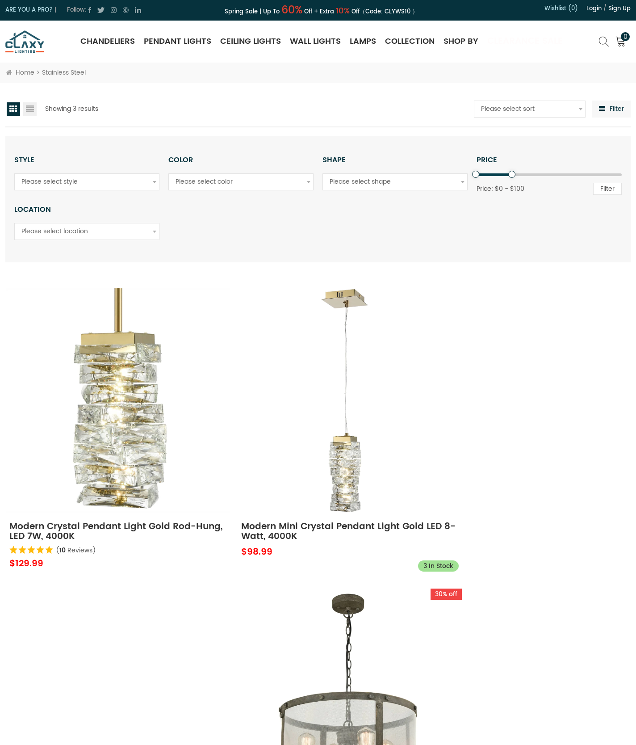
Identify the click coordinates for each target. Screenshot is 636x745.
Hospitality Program (383, 656)
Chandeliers (107, 41)
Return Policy (372, 609)
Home (20, 72)
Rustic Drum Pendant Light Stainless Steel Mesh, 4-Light (392, 456)
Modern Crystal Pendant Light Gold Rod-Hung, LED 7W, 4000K (79, 456)
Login (594, 8)
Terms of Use (242, 656)
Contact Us (239, 624)
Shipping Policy (376, 624)
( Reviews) (77, 475)
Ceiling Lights (250, 41)
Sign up (619, 8)
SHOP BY (461, 41)
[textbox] (529, 109)
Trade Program (376, 640)
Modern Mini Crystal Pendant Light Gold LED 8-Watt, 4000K (236, 456)
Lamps (363, 41)
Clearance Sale (525, 41)
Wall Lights (315, 41)
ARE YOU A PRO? (29, 10)
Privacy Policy (242, 640)
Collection (410, 41)
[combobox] (530, 109)
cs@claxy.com (44, 652)
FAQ (359, 688)
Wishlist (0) (561, 8)
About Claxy (240, 609)
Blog (229, 672)
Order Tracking (376, 672)
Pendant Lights (177, 41)
